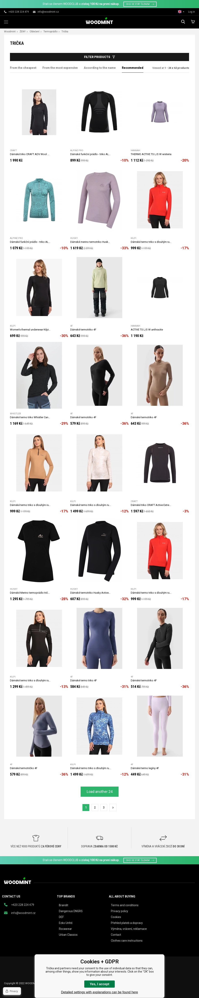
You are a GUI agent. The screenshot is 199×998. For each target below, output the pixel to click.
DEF (61, 917)
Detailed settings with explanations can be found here (99, 992)
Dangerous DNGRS (71, 911)
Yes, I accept (99, 984)
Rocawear (65, 928)
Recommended (132, 67)
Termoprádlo (50, 31)
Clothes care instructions (127, 940)
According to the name (100, 67)
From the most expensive (60, 67)
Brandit (63, 905)
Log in (191, 11)
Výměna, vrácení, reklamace (129, 928)
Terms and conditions (124, 905)
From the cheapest (23, 67)
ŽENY (23, 31)
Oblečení (34, 31)
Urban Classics (68, 934)
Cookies (116, 917)
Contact (116, 934)
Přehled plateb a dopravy (127, 923)
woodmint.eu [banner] (99, 20)
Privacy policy (119, 911)
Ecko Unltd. (66, 923)
